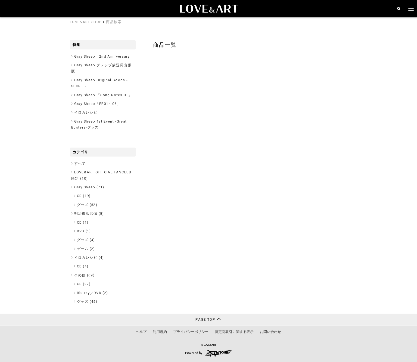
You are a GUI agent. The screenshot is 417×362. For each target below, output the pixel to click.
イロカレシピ (86, 112)
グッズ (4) (86, 240)
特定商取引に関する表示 (234, 332)
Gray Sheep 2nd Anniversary (102, 56)
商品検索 (114, 22)
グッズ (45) (87, 301)
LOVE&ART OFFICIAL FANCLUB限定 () (101, 175)
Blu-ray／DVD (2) (92, 293)
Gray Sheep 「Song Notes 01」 (103, 95)
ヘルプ (141, 332)
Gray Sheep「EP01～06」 (97, 104)
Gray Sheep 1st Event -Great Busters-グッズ (99, 124)
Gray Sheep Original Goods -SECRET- (99, 83)
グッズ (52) (87, 205)
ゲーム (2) (86, 249)
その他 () (84, 275)
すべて (80, 163)
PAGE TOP (208, 319)
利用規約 (160, 332)
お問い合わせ (270, 332)
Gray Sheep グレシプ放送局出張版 (101, 68)
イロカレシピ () (89, 257)
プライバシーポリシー (190, 332)
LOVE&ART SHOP (85, 22)
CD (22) (84, 284)
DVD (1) (84, 231)
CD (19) (84, 196)
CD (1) (83, 222)
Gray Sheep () (89, 187)
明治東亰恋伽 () (89, 213)
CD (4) (83, 266)
